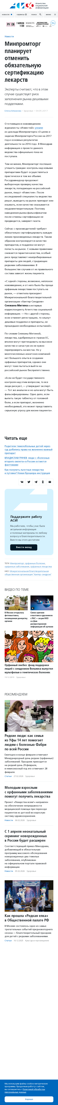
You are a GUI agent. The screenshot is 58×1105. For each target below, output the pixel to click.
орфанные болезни (35, 563)
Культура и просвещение (37, 940)
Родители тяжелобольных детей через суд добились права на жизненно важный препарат (28, 450)
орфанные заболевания (17, 566)
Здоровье (28, 111)
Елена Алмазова (13, 111)
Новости (9, 36)
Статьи (8, 776)
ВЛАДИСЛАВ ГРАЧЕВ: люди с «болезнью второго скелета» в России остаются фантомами (27, 461)
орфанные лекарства (41, 566)
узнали (39, 127)
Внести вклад (23, 547)
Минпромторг (17, 563)
